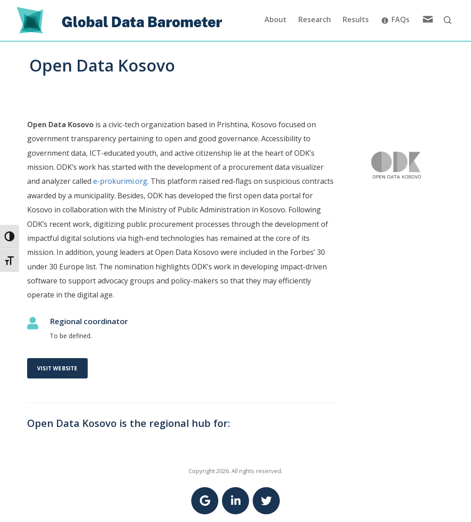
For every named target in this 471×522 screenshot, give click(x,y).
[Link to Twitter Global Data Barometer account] (266, 500)
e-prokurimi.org (120, 181)
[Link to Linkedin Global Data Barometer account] (235, 500)
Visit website (57, 368)
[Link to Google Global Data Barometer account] (204, 500)
